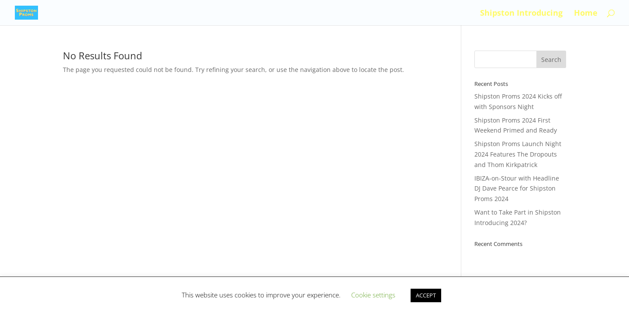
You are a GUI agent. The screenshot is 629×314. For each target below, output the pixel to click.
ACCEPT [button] (426, 295)
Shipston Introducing (521, 14)
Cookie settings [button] (373, 294)
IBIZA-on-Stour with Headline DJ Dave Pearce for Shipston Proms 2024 (516, 188)
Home (586, 14)
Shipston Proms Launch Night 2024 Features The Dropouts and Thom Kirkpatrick (517, 154)
